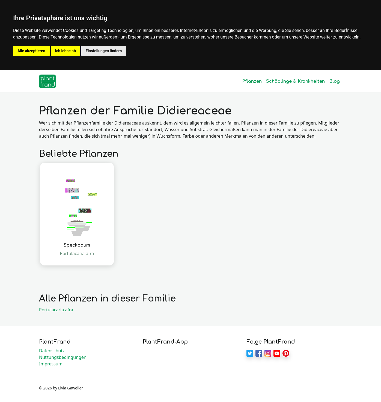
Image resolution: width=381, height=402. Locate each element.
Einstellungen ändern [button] (104, 51)
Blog (334, 81)
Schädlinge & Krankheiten (295, 81)
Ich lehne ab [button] (65, 51)
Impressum (50, 364)
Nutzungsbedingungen (63, 357)
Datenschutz (52, 351)
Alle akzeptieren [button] (31, 51)
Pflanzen (252, 81)
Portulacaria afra (56, 310)
